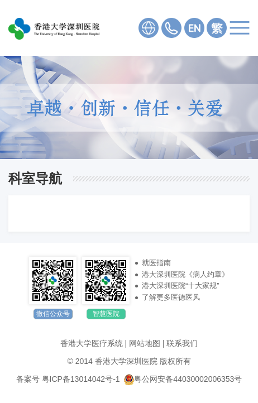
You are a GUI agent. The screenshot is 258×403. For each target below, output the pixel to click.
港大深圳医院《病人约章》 (185, 274)
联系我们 (182, 343)
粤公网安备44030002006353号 (183, 379)
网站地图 (144, 343)
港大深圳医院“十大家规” (180, 285)
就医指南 (156, 262)
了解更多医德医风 (171, 297)
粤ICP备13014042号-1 (81, 379)
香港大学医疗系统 (91, 343)
